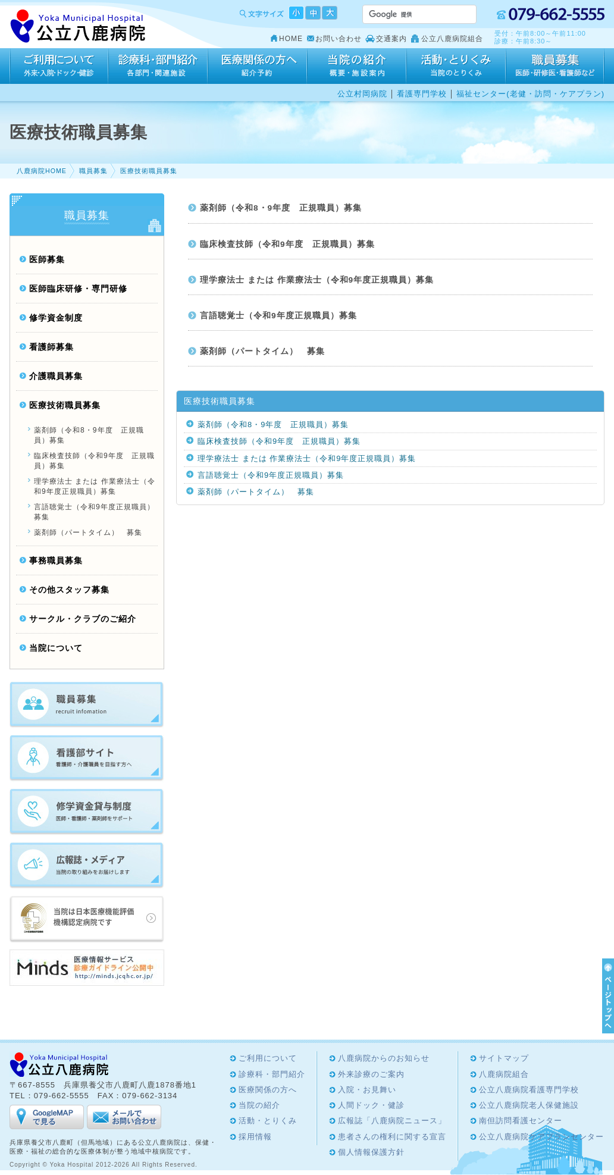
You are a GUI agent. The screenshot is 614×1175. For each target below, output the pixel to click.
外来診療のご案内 (371, 1074)
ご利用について (59, 66)
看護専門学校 (422, 93)
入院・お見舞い (367, 1089)
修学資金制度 (56, 318)
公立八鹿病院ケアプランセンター (541, 1136)
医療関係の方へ (257, 66)
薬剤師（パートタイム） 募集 (262, 351)
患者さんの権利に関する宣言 (392, 1136)
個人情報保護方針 (371, 1152)
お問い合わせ (338, 39)
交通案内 (391, 39)
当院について (56, 648)
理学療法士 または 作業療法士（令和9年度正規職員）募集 (317, 279)
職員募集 (93, 170)
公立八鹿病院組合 (452, 39)
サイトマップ (504, 1058)
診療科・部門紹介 (158, 66)
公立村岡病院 (362, 93)
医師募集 (47, 259)
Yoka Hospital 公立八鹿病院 (78, 26)
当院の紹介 (356, 66)
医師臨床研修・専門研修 (78, 288)
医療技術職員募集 (148, 170)
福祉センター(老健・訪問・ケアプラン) (530, 93)
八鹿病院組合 (504, 1074)
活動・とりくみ (456, 66)
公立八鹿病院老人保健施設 (529, 1105)
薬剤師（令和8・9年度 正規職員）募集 (281, 207)
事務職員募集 (56, 560)
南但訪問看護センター (520, 1120)
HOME (291, 39)
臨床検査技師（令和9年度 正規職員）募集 (287, 244)
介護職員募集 (56, 376)
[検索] (405, 14)
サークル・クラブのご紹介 (82, 619)
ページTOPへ (606, 995)
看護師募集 (51, 347)
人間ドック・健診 (371, 1105)
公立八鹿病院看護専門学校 (529, 1089)
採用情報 (555, 66)
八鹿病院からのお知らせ (384, 1058)
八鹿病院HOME (42, 170)
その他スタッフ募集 (69, 589)
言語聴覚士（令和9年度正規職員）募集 (278, 315)
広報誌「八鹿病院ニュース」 (392, 1120)
